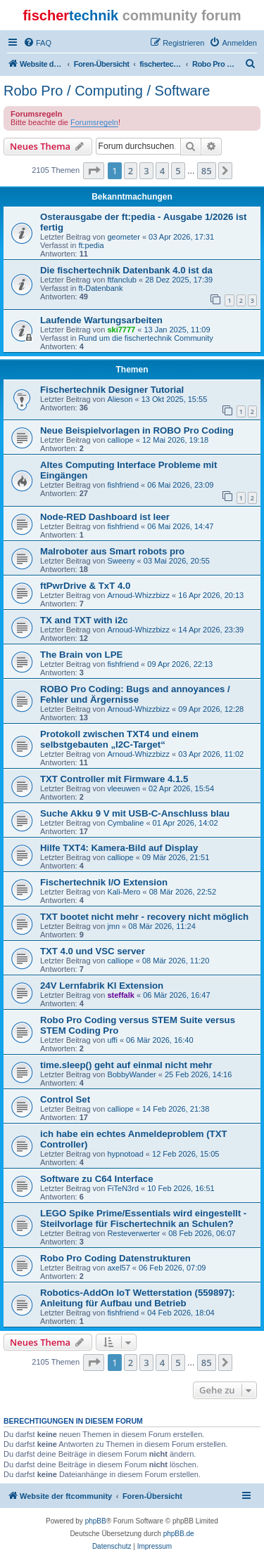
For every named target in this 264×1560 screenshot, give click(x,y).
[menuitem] (37, 42)
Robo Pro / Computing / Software (107, 90)
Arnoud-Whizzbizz (138, 595)
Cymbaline (125, 823)
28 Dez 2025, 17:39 (179, 279)
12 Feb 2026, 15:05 (185, 1154)
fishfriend (123, 485)
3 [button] (146, 170)
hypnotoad (125, 1154)
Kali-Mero (123, 892)
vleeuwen (123, 788)
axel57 (118, 1267)
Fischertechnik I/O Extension (104, 882)
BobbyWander (131, 1074)
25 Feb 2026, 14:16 (198, 1074)
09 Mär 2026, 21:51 (175, 857)
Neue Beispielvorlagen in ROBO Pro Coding (137, 430)
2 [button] (130, 170)
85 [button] (206, 170)
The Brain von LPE (81, 654)
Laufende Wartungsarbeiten (101, 320)
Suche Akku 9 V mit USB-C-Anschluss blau (135, 813)
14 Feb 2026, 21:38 (175, 1109)
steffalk (120, 995)
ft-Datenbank (100, 288)
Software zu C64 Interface (96, 1179)
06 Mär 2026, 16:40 (159, 1040)
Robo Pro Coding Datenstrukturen (115, 1258)
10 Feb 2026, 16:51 (180, 1188)
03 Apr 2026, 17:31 (181, 237)
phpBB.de (178, 1534)
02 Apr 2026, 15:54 (181, 788)
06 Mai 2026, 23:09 (180, 485)
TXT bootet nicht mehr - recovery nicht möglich (144, 916)
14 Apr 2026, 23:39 (211, 629)
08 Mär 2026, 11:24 (161, 926)
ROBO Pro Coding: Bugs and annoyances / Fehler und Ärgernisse (135, 694)
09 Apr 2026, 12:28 (211, 709)
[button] (93, 170)
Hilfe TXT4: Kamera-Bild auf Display (119, 848)
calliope (120, 440)
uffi (112, 1040)
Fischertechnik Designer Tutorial (112, 389)
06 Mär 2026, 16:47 (176, 995)
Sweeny (120, 561)
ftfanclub (122, 279)
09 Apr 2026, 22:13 (180, 664)
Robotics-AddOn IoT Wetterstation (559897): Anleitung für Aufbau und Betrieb (137, 1297)
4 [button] (162, 170)
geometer (123, 237)
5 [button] (177, 170)
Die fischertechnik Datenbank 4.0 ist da (126, 270)
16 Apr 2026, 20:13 (211, 595)
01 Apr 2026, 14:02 (185, 823)
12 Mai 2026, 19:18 (175, 440)
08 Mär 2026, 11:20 (175, 960)
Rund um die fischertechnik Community (145, 338)
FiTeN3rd (123, 1188)
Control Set (65, 1099)
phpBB (95, 1521)
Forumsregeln (94, 122)
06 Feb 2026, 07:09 (172, 1267)
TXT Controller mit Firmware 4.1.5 (114, 779)
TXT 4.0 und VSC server (92, 951)
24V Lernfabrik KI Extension (101, 985)
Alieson (119, 399)
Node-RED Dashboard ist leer (105, 517)
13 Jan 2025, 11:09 (177, 329)
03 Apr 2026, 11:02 (211, 754)
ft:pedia (90, 245)
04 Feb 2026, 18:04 (180, 1312)
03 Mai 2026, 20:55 (177, 561)
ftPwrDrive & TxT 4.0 (85, 585)
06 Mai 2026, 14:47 (180, 526)
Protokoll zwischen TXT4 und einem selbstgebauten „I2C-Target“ (119, 739)
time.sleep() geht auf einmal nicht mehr (126, 1065)
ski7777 (121, 329)
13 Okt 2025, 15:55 (175, 399)
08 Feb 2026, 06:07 (201, 1233)
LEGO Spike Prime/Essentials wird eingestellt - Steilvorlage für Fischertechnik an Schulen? (143, 1218)
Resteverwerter (133, 1233)
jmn (113, 926)
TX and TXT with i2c (84, 620)
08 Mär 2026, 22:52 (182, 892)
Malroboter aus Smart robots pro (112, 551)
